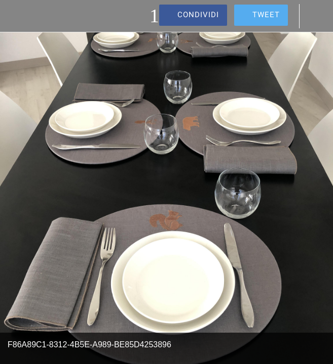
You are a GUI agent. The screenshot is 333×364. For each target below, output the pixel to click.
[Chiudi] (16, 16)
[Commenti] (317, 16)
